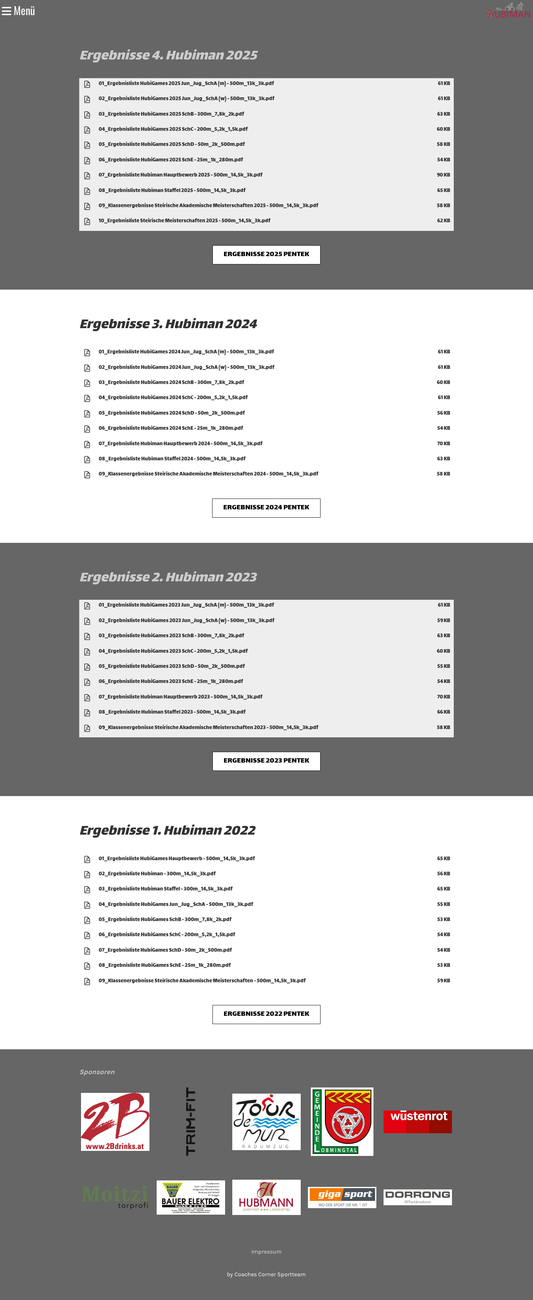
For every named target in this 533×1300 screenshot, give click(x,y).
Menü (18, 10)
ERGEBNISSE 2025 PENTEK (266, 254)
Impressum (266, 1251)
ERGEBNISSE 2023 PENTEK (266, 761)
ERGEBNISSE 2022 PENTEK (266, 1014)
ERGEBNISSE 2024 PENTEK (266, 507)
